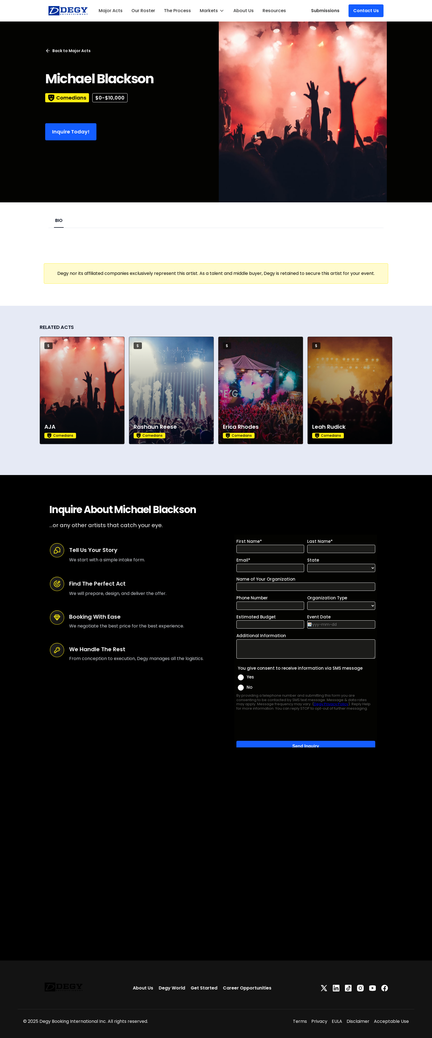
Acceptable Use (391, 1021)
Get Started (204, 988)
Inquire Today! (71, 131)
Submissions (325, 10)
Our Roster (143, 10)
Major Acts (111, 10)
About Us (243, 10)
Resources (274, 10)
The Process (177, 10)
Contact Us (366, 10)
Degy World (172, 988)
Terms (300, 1021)
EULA (337, 1021)
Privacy (319, 1021)
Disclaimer (358, 1021)
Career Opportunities (247, 988)
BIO (59, 220)
